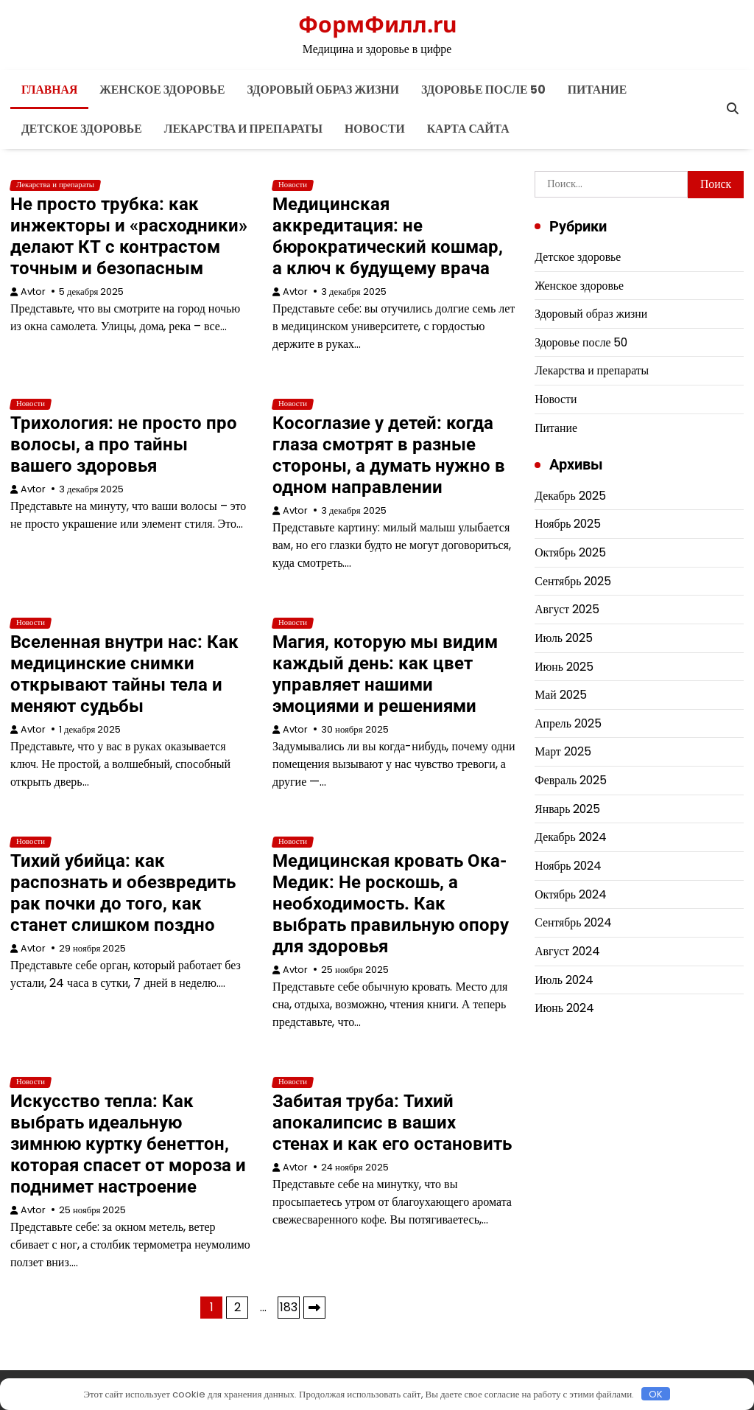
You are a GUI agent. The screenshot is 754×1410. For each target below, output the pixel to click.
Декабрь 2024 (570, 836)
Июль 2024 (564, 979)
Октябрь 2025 (570, 552)
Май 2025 (560, 694)
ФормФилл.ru (377, 24)
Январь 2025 (567, 808)
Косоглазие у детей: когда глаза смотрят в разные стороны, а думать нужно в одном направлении (388, 455)
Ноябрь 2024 (568, 865)
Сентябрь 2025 (573, 581)
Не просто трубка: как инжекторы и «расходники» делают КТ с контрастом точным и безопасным (128, 236)
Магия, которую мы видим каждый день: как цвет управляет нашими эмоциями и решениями (385, 674)
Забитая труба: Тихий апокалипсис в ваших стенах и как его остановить (392, 1122)
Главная (49, 89)
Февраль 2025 (571, 780)
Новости (375, 128)
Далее (314, 1307)
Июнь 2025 (564, 666)
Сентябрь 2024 (573, 922)
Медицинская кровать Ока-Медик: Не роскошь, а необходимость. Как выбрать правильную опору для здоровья (390, 904)
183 (288, 1307)
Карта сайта (468, 128)
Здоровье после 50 (483, 89)
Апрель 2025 (568, 723)
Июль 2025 (564, 637)
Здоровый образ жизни (323, 89)
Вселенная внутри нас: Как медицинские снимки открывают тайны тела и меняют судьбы (124, 674)
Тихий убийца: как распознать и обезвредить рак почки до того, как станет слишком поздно (123, 893)
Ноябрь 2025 (568, 523)
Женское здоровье (162, 89)
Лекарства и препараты (243, 128)
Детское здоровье (81, 128)
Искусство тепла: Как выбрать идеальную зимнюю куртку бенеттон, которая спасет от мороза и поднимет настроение (128, 1144)
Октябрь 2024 (571, 894)
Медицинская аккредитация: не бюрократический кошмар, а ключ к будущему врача (387, 236)
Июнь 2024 (564, 1007)
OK (656, 1393)
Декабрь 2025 (570, 495)
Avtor (33, 291)
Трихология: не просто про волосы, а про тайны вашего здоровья (123, 444)
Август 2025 (567, 609)
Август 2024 (567, 951)
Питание (597, 89)
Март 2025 (563, 751)
